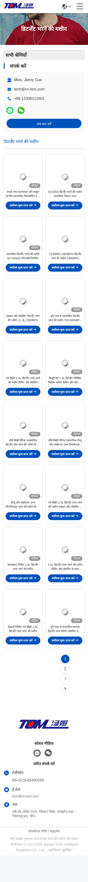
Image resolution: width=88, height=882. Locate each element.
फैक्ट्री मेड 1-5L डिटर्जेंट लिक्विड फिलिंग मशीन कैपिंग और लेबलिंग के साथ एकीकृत (65, 394)
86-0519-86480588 (28, 807)
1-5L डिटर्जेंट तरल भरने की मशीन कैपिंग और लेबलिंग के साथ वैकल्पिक (65, 590)
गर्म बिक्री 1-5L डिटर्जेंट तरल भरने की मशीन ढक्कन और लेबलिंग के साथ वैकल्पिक (65, 525)
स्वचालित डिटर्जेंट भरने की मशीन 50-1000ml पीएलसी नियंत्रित (22, 262)
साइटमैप (55, 858)
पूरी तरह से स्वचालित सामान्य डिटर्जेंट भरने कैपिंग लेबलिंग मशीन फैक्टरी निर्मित (65, 656)
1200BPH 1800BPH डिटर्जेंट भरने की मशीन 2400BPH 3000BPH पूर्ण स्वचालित (65, 263)
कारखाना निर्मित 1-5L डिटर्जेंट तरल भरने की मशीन (23, 590)
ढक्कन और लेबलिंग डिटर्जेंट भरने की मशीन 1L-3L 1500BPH (23, 328)
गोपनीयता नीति (37, 858)
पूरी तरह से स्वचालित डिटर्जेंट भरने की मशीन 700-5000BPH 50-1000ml (65, 328)
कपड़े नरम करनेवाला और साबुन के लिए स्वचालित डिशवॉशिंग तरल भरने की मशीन (23, 198)
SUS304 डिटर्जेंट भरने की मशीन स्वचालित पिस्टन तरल (65, 197)
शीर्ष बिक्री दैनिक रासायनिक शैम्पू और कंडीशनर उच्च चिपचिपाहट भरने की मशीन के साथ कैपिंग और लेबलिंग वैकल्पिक (65, 459)
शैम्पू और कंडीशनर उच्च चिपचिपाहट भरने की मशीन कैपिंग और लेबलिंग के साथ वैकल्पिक (23, 525)
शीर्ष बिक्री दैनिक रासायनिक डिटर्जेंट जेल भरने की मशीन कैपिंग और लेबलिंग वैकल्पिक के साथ (23, 459)
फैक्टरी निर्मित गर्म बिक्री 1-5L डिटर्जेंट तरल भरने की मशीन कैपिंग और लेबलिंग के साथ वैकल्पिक (23, 656)
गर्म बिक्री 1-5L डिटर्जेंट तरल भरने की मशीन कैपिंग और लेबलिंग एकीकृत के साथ (23, 394)
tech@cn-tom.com (29, 89)
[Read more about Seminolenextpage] (65, 705)
